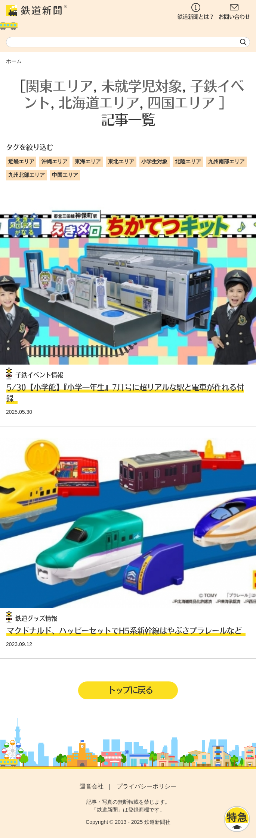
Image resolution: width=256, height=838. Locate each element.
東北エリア (121, 161)
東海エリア (88, 161)
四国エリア (181, 102)
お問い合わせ (234, 11)
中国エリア (65, 175)
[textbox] (128, 42)
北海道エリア (99, 102)
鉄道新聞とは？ (196, 11)
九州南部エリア (226, 161)
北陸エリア (188, 161)
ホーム (14, 61)
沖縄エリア (54, 161)
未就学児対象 (141, 85)
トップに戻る (130, 689)
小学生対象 (154, 161)
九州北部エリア (26, 175)
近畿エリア (21, 161)
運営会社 (92, 786)
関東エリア (59, 85)
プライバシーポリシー (146, 786)
